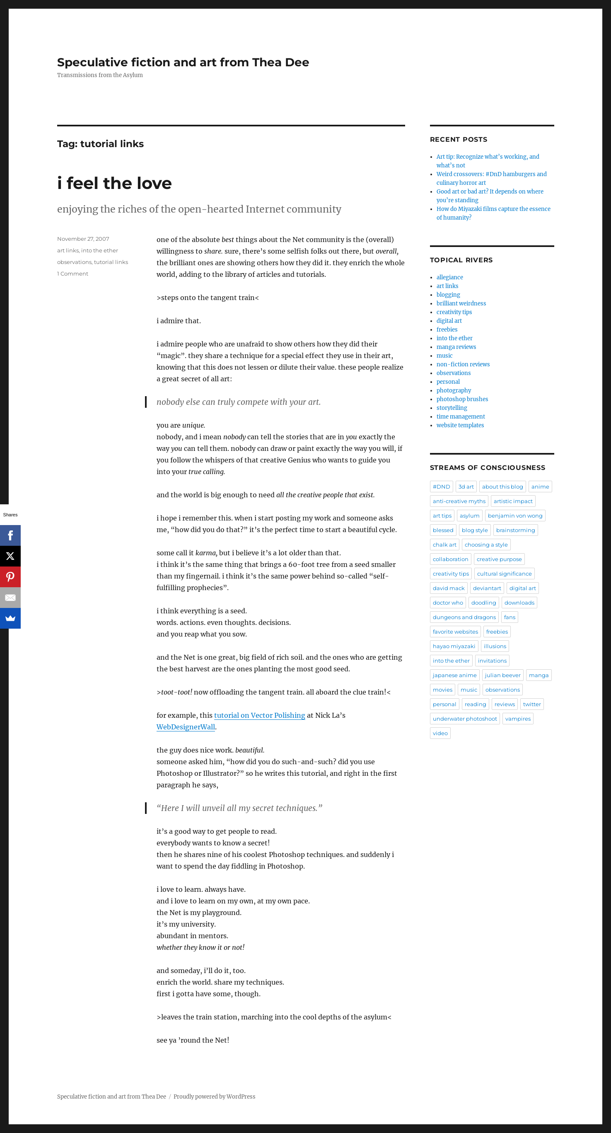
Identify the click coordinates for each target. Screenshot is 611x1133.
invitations (492, 660)
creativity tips (454, 312)
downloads (519, 602)
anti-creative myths (459, 501)
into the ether (99, 250)
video (440, 733)
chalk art (444, 544)
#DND (441, 486)
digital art (449, 320)
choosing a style (486, 544)
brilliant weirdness (461, 303)
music (445, 355)
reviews (505, 704)
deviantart (487, 588)
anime (540, 486)
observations (74, 262)
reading (475, 704)
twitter (532, 704)
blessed (443, 530)
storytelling (452, 408)
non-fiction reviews (463, 364)
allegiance (450, 277)
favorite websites (455, 631)
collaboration (451, 559)
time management (461, 416)
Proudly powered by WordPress (215, 1096)
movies (442, 689)
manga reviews (456, 347)
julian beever (503, 675)
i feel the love (114, 183)
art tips (442, 515)
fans (509, 617)
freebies (447, 329)
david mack (449, 588)
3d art (466, 486)
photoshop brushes (462, 399)
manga (539, 675)
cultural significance (504, 573)
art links (68, 250)
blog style (475, 530)
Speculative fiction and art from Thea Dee (183, 62)
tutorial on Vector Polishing (259, 715)
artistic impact (513, 501)
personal (448, 381)
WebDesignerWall (186, 727)
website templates (460, 425)
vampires (518, 718)
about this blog (502, 486)
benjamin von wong (515, 515)
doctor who (448, 602)
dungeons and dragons (464, 617)
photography (454, 390)
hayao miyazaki (454, 646)
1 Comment (72, 273)
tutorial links (111, 262)
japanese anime (455, 675)
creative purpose (499, 559)
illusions (495, 646)
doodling (483, 602)
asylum (470, 515)
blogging (448, 294)
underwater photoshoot (465, 718)
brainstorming (515, 530)
